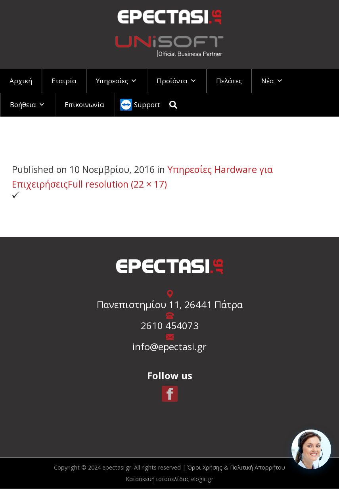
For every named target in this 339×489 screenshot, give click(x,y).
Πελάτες (229, 80)
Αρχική (21, 80)
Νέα (272, 80)
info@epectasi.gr (169, 346)
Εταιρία (64, 80)
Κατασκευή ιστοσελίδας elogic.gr (169, 479)
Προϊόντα (177, 80)
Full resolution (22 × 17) (117, 184)
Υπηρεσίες (116, 80)
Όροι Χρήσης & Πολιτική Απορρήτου (236, 467)
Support (147, 104)
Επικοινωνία (84, 104)
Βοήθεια (27, 104)
